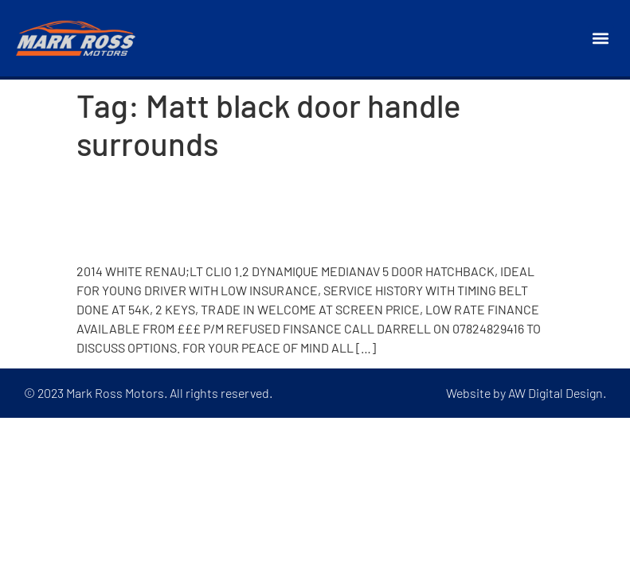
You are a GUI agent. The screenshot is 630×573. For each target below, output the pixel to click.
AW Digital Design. (557, 392)
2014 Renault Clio (170, 233)
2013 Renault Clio (170, 190)
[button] (601, 38)
